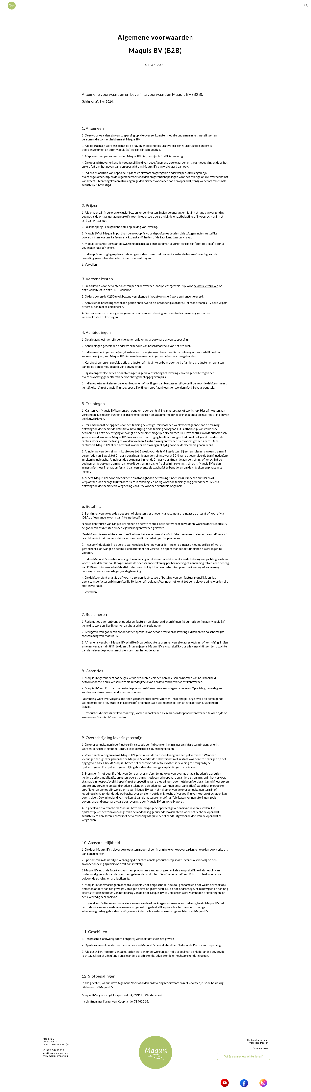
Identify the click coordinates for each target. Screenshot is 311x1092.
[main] (155, 48)
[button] (306, 5)
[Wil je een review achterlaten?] (243, 1056)
